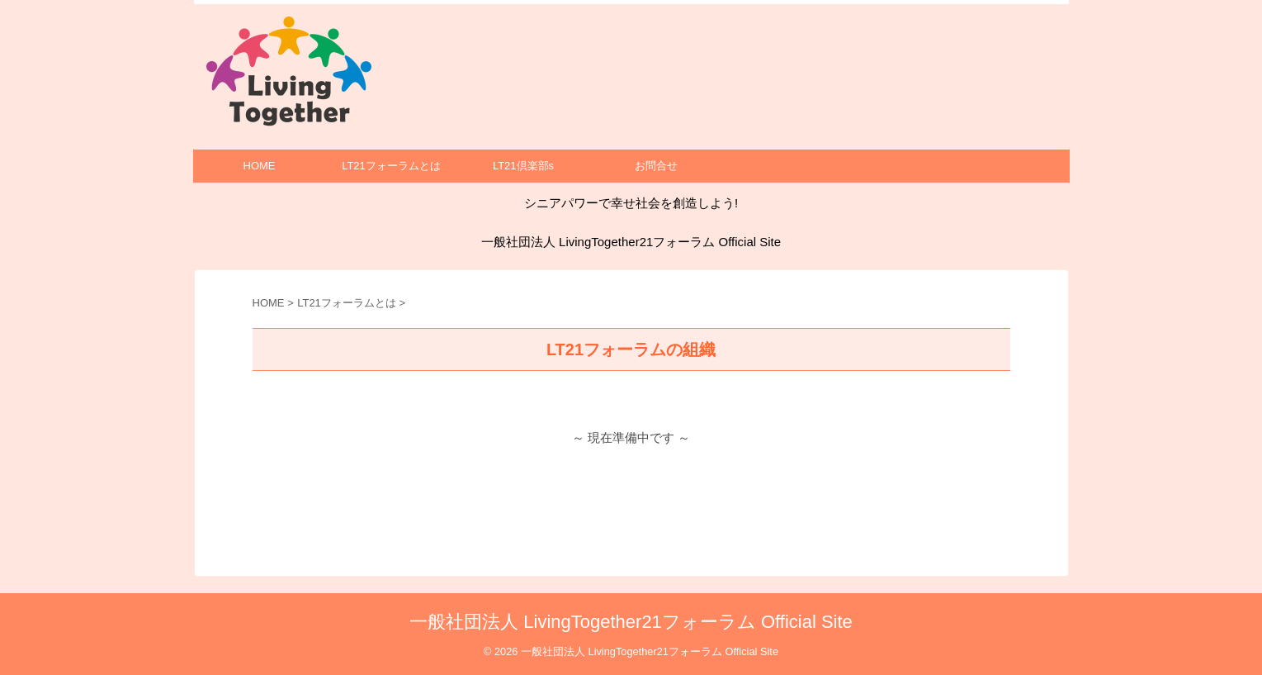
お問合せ (656, 165)
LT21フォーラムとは (391, 165)
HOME (259, 165)
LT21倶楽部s (523, 165)
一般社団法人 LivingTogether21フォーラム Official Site (631, 621)
